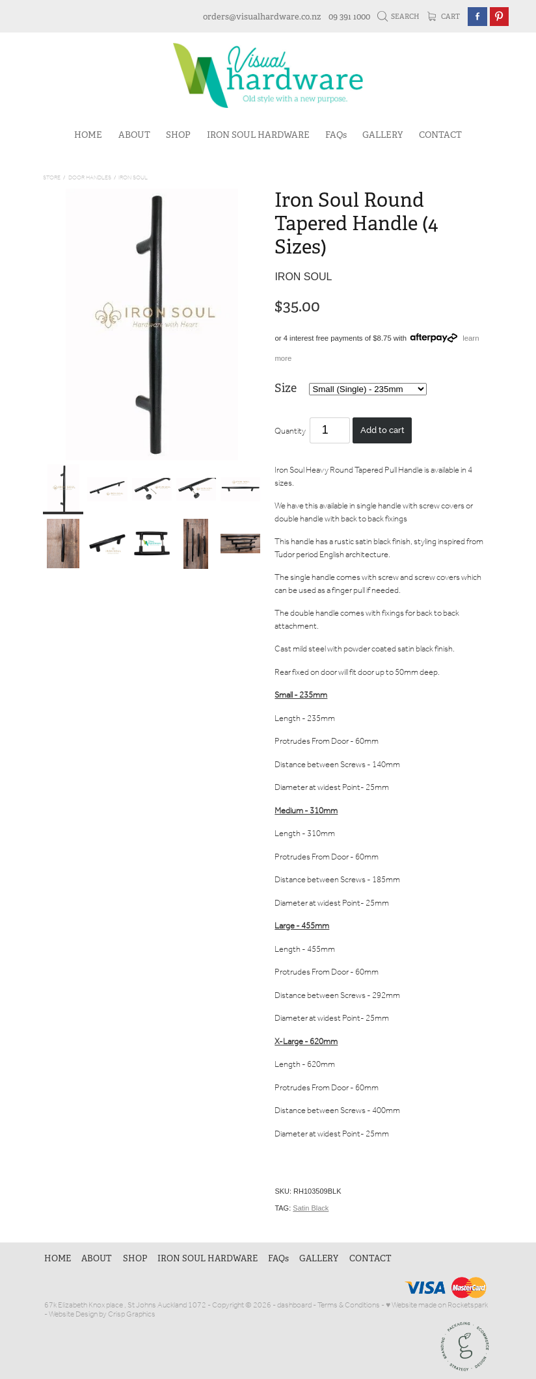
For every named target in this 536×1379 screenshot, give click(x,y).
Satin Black (310, 1208)
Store (51, 177)
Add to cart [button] (382, 430)
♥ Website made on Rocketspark (437, 1305)
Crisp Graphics (131, 1314)
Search (398, 16)
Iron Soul (133, 177)
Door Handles (89, 177)
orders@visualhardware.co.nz (262, 16)
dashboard (294, 1305)
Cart (444, 16)
